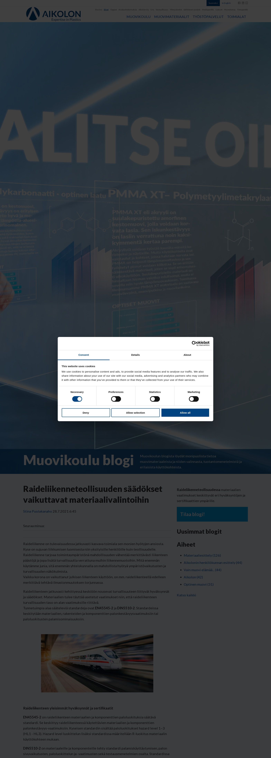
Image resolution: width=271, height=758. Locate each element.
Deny (86, 412)
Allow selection (135, 412)
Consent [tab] (83, 354)
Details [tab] (135, 354)
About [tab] (187, 354)
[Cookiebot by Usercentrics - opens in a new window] (194, 343)
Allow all (185, 412)
